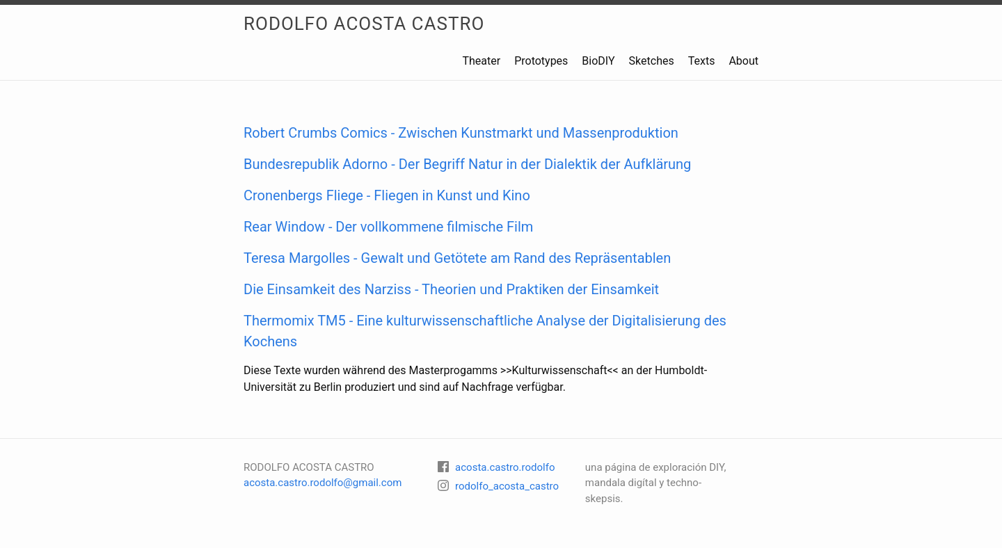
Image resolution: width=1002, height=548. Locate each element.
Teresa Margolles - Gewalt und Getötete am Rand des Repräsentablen (457, 258)
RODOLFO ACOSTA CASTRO (364, 23)
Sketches (651, 60)
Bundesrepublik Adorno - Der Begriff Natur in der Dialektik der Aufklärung (467, 164)
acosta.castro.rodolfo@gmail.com (322, 482)
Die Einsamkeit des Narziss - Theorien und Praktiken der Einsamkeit (451, 289)
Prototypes (541, 60)
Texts (701, 60)
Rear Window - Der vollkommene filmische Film (388, 226)
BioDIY (598, 60)
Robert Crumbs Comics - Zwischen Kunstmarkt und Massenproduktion (461, 132)
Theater (481, 60)
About (743, 60)
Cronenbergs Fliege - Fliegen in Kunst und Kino (387, 195)
